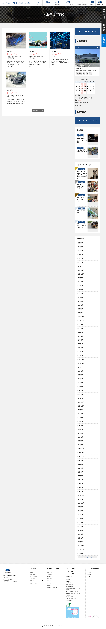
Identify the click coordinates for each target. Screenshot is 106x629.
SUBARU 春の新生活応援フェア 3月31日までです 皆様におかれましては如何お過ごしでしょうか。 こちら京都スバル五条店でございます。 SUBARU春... (16, 61)
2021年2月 (80, 487)
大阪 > (89, 572)
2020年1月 (80, 538)
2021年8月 (80, 464)
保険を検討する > (50, 583)
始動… (78, 212)
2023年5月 (80, 386)
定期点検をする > (50, 574)
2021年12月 (80, 449)
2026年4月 (80, 251)
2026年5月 (80, 247)
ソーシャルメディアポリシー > (72, 598)
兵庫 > (89, 576)
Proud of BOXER (82, 151)
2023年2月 (80, 394)
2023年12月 (80, 359)
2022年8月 (80, 417)
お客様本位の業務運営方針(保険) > (73, 588)
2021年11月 (80, 452)
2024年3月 (80, 348)
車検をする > (49, 572)
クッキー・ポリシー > (70, 596)
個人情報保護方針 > (70, 586)
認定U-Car (57, 3)
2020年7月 (80, 515)
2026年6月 (80, 243)
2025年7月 (80, 285)
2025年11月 (80, 270)
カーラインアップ (48, 3)
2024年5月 (80, 340)
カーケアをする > (50, 576)
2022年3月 (80, 437)
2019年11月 (80, 546)
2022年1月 (80, 445)
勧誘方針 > (68, 589)
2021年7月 (80, 468)
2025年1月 (80, 309)
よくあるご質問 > (70, 573)
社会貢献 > (68, 579)
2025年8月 (80, 282)
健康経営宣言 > (69, 584)
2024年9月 (80, 324)
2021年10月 (80, 456)
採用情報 (92, 3)
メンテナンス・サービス (68, 3)
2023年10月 (80, 367)
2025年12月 (80, 266)
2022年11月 (80, 406)
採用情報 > (68, 582)
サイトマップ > (69, 600)
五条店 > (80, 134)
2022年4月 (80, 433)
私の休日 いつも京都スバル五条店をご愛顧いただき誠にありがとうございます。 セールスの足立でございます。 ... (60, 60)
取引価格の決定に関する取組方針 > (73, 593)
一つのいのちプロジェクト (82, 3)
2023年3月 (80, 390)
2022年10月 (80, 410)
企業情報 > (68, 576)
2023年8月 (80, 375)
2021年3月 (80, 483)
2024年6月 (80, 336)
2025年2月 (80, 305)
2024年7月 (80, 332)
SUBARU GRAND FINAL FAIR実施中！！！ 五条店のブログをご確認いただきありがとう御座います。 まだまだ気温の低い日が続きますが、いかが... (16, 100)
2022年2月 (80, 441)
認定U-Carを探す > (34, 583)
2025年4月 (80, 297)
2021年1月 (80, 491)
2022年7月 (80, 421)
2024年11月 (80, 317)
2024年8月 (80, 328)
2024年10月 (80, 320)
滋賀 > (89, 574)
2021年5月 (80, 476)
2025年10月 (80, 274)
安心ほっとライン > (51, 585)
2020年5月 (80, 522)
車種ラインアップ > (34, 572)
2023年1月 (80, 398)
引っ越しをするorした (52, 587)
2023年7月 (80, 379)
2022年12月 (80, 402)
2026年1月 (80, 262)
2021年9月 (80, 460)
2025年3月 (80, 301)
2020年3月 (80, 530)
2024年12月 (80, 313)
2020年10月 (80, 503)
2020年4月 (80, 526)
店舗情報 (39, 3)
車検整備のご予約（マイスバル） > (54, 580)
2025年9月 (80, 278)
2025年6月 (80, 289)
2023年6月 (80, 383)
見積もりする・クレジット (36, 580)
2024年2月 (80, 351)
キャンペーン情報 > (34, 576)
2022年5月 (80, 429)
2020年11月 (80, 499)
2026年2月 (80, 258)
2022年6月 (80, 425)
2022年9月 (80, 414)
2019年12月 (80, 542)
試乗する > (32, 574)
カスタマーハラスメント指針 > (72, 591)
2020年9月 (80, 507)
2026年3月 (80, 254)
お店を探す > (32, 578)
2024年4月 (80, 344)
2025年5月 (80, 293)
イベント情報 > (70, 571)
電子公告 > (68, 595)
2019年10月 (80, 549)
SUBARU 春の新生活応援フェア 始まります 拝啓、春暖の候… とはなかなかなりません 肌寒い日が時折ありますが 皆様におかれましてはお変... (38, 61)
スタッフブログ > (50, 578)
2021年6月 (80, 472)
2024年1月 (80, 355)
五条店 (78, 47)
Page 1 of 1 (36, 110)
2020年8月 (80, 511)
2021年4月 (80, 480)
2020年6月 (80, 518)
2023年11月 (80, 363)
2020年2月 (80, 534)
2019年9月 (80, 553)
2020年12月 (80, 495)
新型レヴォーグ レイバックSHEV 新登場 (82, 140)
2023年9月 (80, 371)
